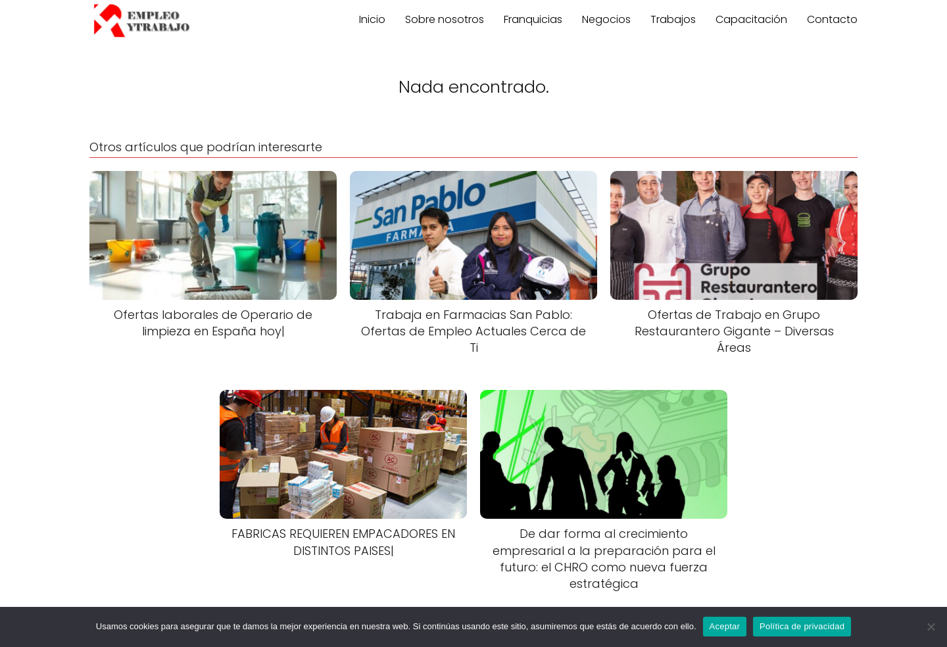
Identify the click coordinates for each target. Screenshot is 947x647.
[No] (930, 626)
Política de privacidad (802, 626)
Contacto (832, 19)
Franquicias (533, 19)
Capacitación (751, 19)
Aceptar (725, 626)
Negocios (606, 19)
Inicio (372, 19)
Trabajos (673, 19)
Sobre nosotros (444, 19)
